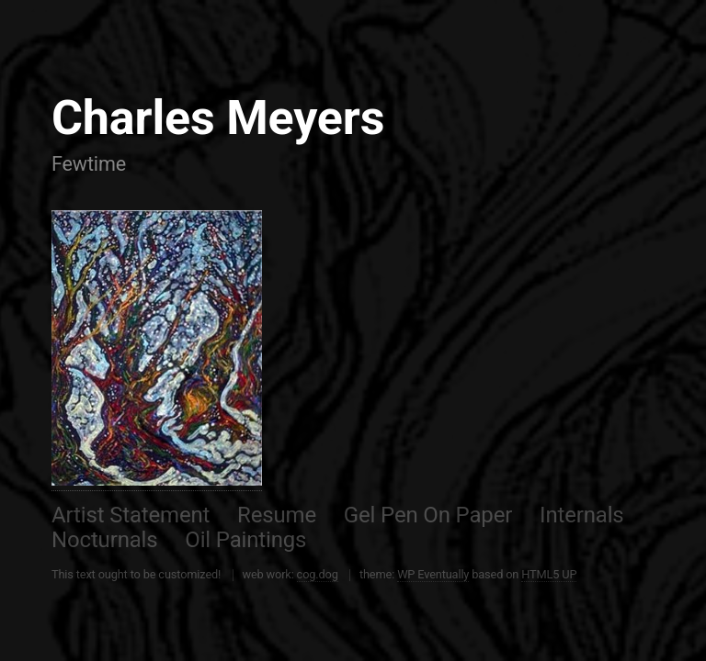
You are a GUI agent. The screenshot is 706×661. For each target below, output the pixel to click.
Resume (276, 515)
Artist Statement (130, 515)
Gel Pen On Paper (428, 515)
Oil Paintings (245, 540)
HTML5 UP (548, 574)
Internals (582, 515)
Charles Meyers (217, 118)
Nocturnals (104, 540)
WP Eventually (433, 574)
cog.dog (317, 574)
